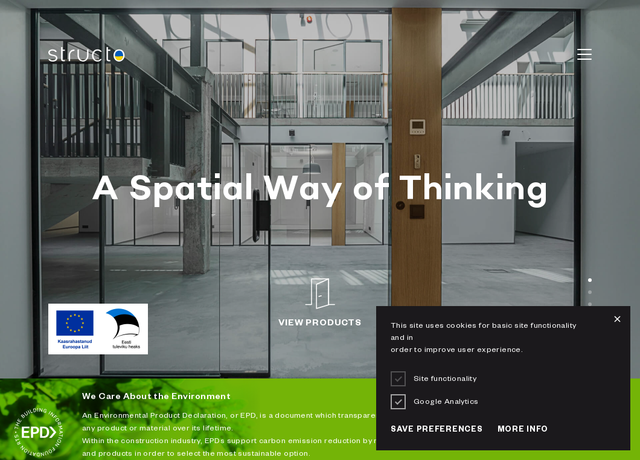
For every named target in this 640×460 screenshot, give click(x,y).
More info (523, 430)
